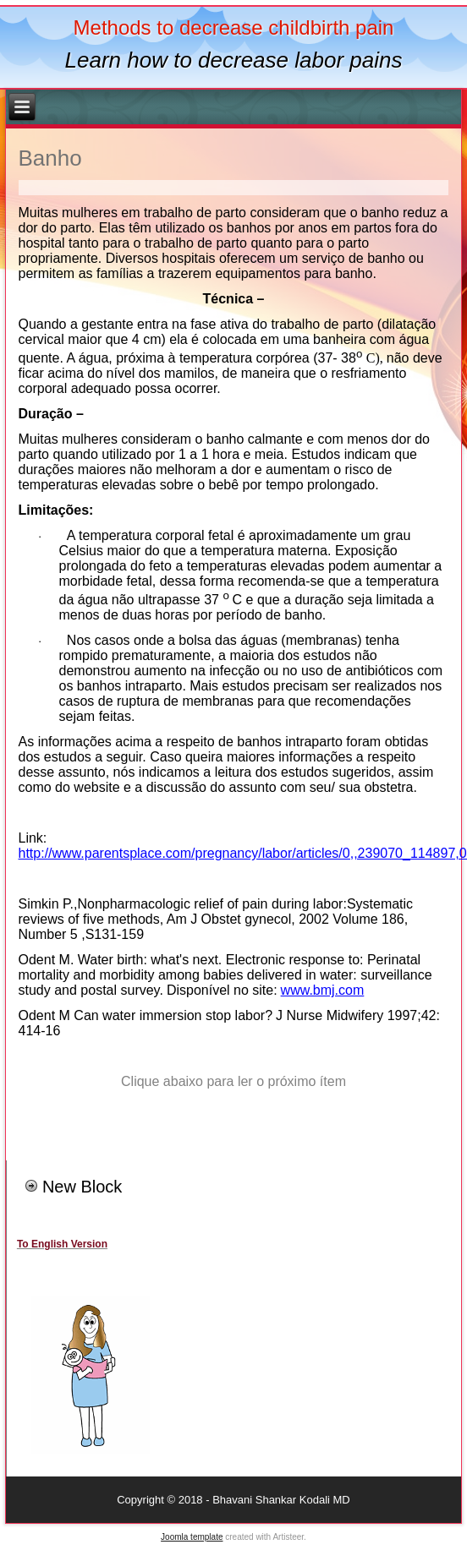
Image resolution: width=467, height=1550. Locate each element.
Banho (50, 158)
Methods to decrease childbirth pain (234, 27)
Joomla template (192, 1537)
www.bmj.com (323, 990)
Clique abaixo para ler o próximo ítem (233, 1081)
